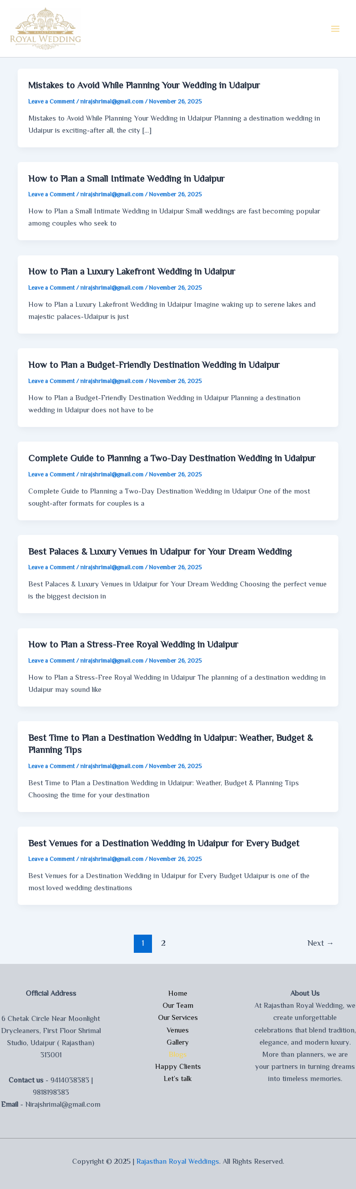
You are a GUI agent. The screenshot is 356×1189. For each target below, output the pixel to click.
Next (321, 943)
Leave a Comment (51, 101)
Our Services (178, 1017)
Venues (178, 1030)
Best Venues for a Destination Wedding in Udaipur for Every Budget (163, 843)
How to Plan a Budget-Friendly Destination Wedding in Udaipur (154, 365)
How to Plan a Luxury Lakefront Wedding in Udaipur (131, 271)
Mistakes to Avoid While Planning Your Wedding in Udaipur (144, 85)
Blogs (178, 1054)
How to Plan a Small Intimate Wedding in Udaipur (126, 179)
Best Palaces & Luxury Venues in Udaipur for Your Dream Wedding (160, 552)
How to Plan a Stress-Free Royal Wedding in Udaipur (133, 644)
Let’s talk (178, 1078)
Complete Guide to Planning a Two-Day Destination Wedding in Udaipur (172, 458)
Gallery (178, 1042)
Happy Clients (178, 1066)
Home (177, 993)
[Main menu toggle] (335, 28)
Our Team (178, 1005)
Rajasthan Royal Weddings (177, 1161)
